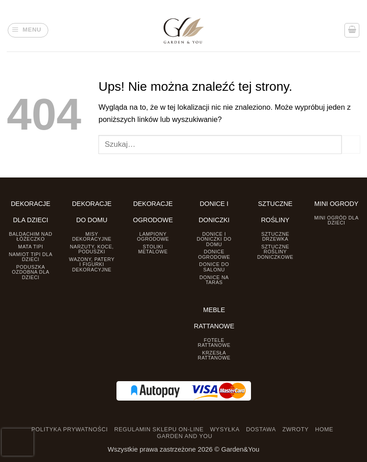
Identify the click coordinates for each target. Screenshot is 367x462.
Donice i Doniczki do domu (214, 239)
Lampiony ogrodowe (153, 236)
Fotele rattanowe (214, 342)
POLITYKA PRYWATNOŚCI (70, 429)
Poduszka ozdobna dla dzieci (30, 272)
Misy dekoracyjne (91, 236)
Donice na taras (214, 280)
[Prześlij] (351, 144)
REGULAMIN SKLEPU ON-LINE (159, 429)
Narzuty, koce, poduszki (92, 249)
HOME (324, 429)
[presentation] (17, 442)
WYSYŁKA (224, 429)
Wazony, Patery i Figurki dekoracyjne (92, 264)
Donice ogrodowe (214, 254)
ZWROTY (295, 429)
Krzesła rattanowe (214, 355)
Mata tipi (30, 246)
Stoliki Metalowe (153, 249)
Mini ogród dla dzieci (336, 220)
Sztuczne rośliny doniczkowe (275, 252)
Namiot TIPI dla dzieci (30, 257)
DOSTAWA (261, 429)
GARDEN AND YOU (185, 436)
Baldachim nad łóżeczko (30, 236)
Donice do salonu (214, 266)
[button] (28, 30)
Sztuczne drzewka (275, 236)
